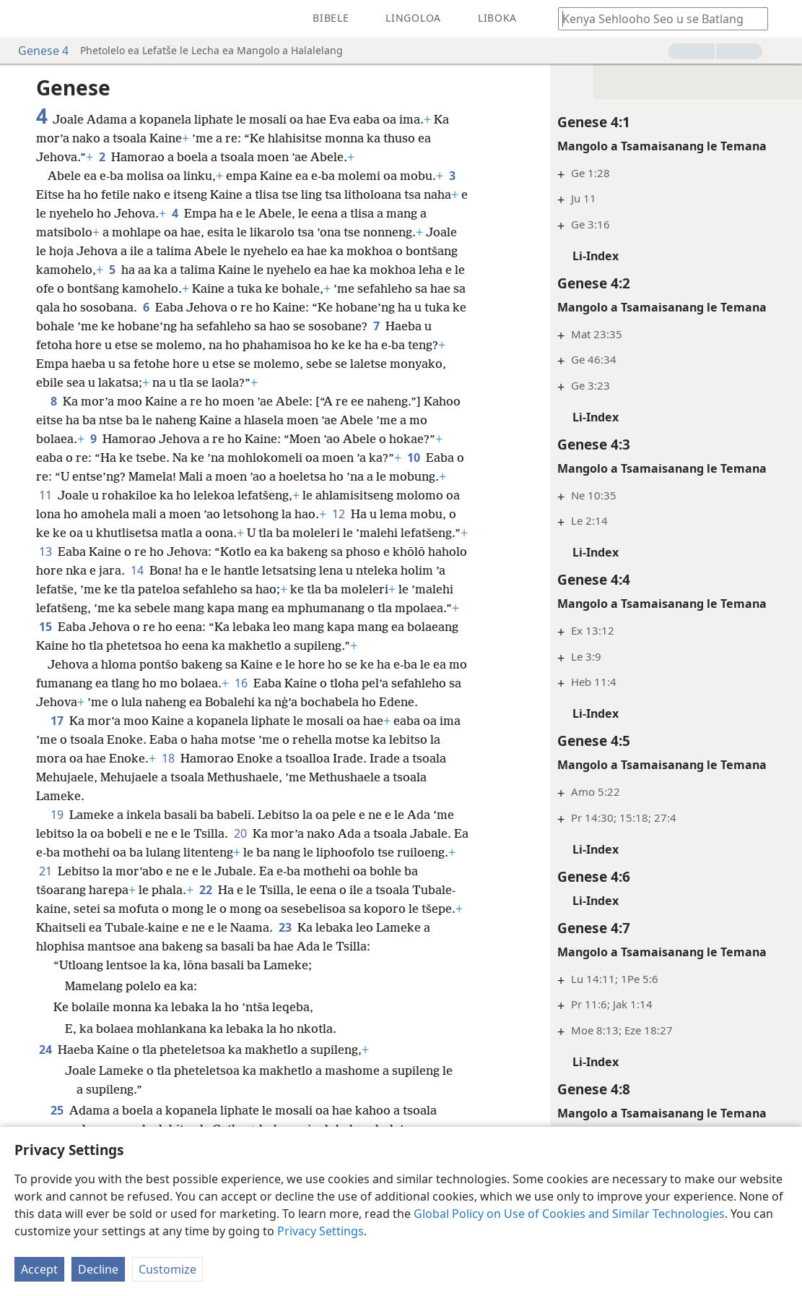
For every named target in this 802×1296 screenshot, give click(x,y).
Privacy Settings (320, 1231)
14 (137, 570)
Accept (39, 1269)
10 (413, 457)
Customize (167, 1269)
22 (205, 890)
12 (338, 514)
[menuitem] (21, 19)
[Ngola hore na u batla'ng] (656, 18)
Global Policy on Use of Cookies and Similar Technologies (569, 1214)
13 (45, 551)
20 (240, 833)
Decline (98, 1269)
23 (285, 927)
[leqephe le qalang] (21, 19)
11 (45, 495)
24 (45, 1049)
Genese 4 (36, 51)
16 (241, 683)
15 (45, 627)
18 (168, 758)
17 (57, 721)
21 (45, 871)
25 (57, 1110)
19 (57, 815)
